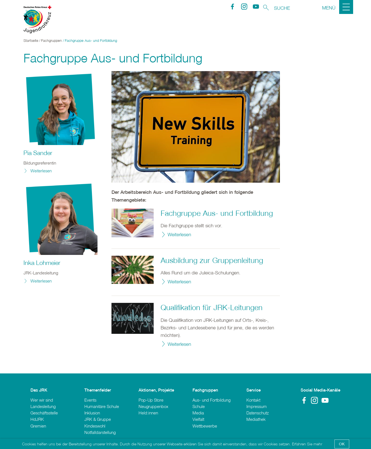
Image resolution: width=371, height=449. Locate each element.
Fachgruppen (51, 40)
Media (198, 412)
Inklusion (92, 412)
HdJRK (37, 419)
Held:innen (148, 412)
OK (342, 443)
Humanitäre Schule (101, 406)
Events (90, 399)
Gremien (38, 425)
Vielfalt (198, 419)
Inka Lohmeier (41, 262)
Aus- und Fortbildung (211, 399)
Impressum (256, 406)
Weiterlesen (179, 234)
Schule (198, 406)
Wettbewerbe (204, 425)
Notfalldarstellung (100, 432)
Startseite (30, 40)
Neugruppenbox (153, 406)
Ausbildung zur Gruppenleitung (212, 260)
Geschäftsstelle (44, 412)
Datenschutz (257, 412)
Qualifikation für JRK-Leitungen (212, 307)
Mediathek (256, 419)
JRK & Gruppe (97, 419)
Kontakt (253, 399)
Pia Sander (37, 152)
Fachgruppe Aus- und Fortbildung (217, 213)
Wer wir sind (41, 399)
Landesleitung (43, 406)
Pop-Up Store (151, 399)
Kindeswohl (94, 425)
